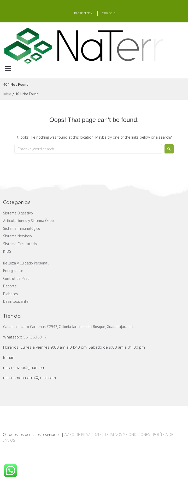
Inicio (7, 93)
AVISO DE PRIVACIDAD (82, 434)
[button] (7, 68)
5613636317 (35, 337)
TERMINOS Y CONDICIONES (128, 434)
